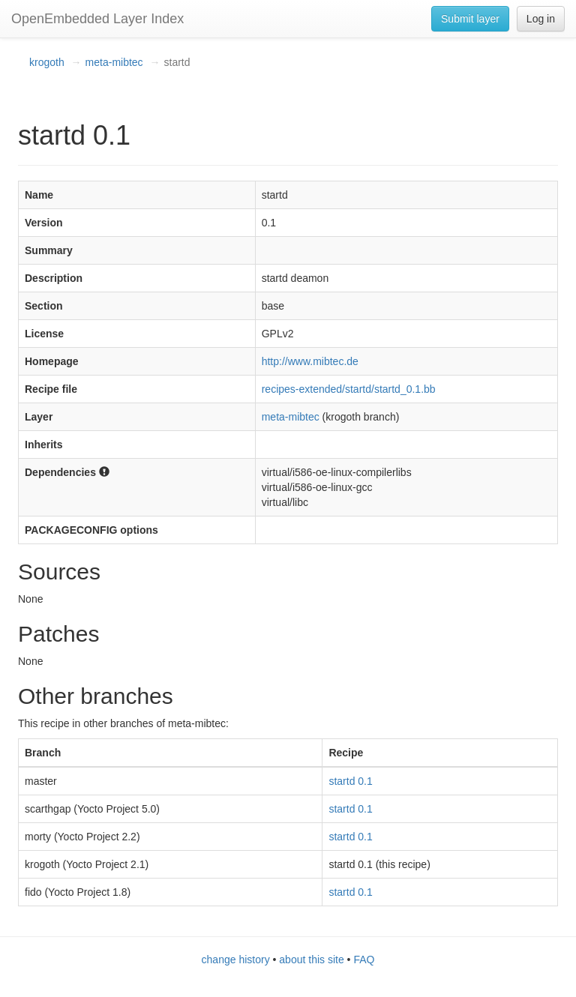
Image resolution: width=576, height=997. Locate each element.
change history (236, 960)
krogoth (46, 62)
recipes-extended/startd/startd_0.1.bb (349, 389)
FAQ (363, 960)
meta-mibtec (114, 62)
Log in (540, 19)
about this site (311, 960)
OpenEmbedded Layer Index (97, 18)
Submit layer (470, 19)
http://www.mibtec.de (310, 361)
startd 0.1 (350, 781)
